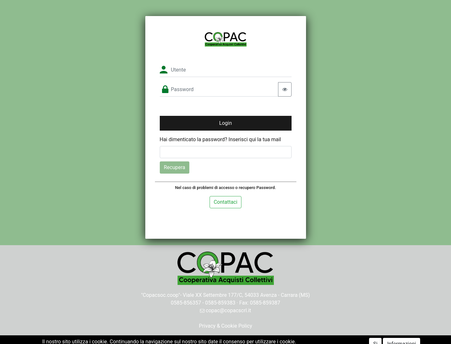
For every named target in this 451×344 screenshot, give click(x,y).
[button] (226, 123)
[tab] (225, 202)
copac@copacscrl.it (225, 310)
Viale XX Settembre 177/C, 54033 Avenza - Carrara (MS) (246, 295)
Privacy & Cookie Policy (225, 326)
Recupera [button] (174, 167)
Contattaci (226, 202)
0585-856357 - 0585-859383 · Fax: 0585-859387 (225, 303)
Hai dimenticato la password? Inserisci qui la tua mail (220, 139)
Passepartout (239, 340)
